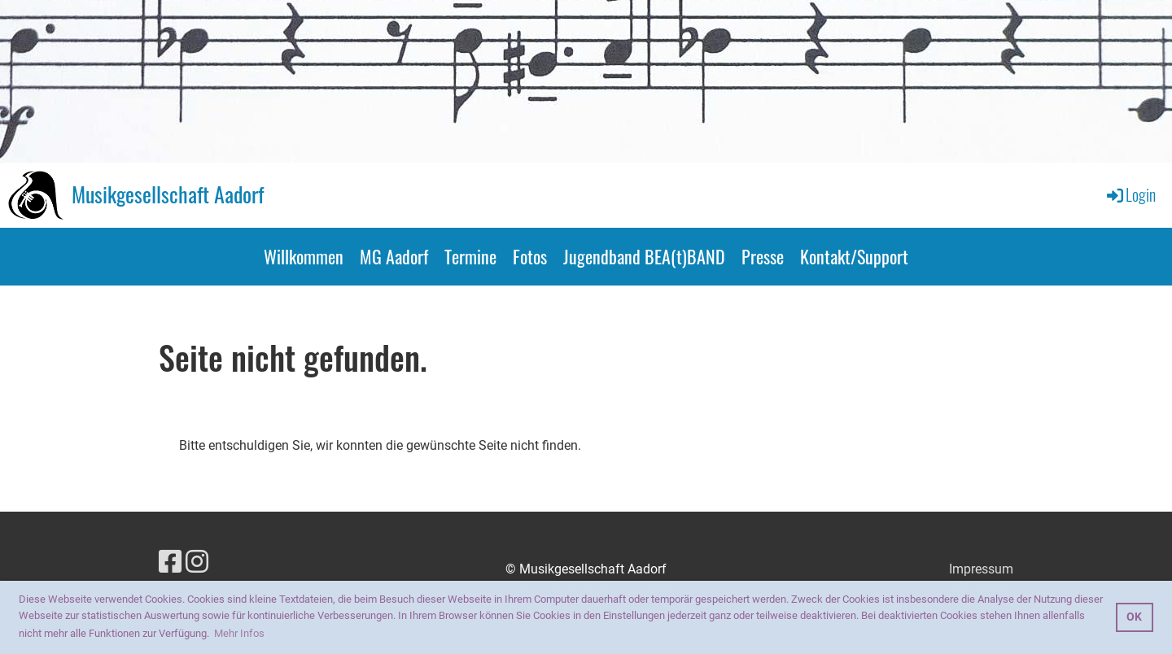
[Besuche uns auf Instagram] (197, 562)
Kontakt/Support (854, 256)
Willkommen (303, 256)
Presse (762, 256)
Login (1130, 194)
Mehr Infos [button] (239, 633)
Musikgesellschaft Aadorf (168, 194)
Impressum (981, 569)
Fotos (530, 256)
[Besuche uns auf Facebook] (170, 562)
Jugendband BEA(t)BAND (644, 256)
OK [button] (1134, 617)
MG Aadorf (394, 256)
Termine (470, 256)
